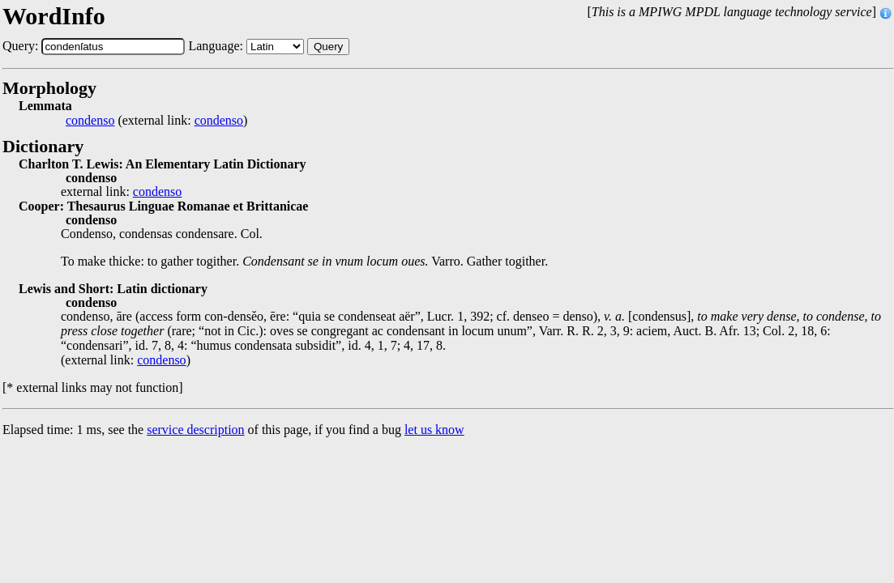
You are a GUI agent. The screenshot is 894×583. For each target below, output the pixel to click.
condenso (90, 120)
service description (195, 429)
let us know (434, 429)
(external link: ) (156, 120)
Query (328, 46)
